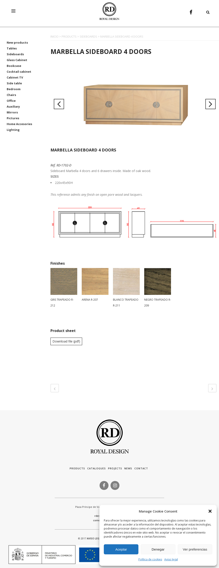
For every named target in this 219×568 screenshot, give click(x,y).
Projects (115, 468)
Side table (14, 83)
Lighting (13, 130)
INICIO (54, 36)
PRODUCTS (69, 36)
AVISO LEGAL (94, 538)
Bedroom (14, 89)
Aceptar (121, 549)
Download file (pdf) (66, 341)
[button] (210, 511)
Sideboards (15, 54)
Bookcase (14, 66)
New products (17, 42)
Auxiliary (13, 106)
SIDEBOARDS (88, 36)
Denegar (158, 549)
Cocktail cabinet (19, 72)
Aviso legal (171, 559)
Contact (141, 468)
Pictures (13, 118)
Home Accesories (19, 124)
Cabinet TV (15, 77)
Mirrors (12, 112)
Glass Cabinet (17, 60)
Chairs (11, 95)
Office (11, 101)
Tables (12, 48)
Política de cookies (150, 559)
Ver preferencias (195, 549)
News (128, 468)
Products (77, 468)
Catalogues (96, 468)
